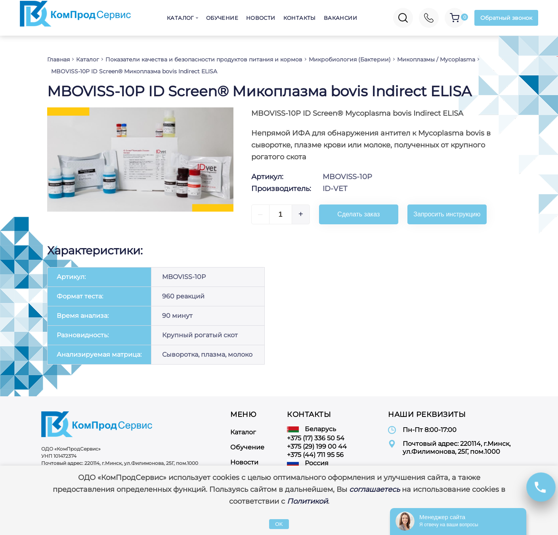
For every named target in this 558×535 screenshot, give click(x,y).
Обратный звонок (506, 17)
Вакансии (340, 18)
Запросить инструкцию (446, 214)
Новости (260, 18)
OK (279, 524)
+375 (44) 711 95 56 (315, 455)
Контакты (299, 18)
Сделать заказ (358, 214)
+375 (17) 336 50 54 (315, 438)
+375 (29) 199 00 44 (317, 446)
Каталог (180, 18)
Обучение (222, 18)
